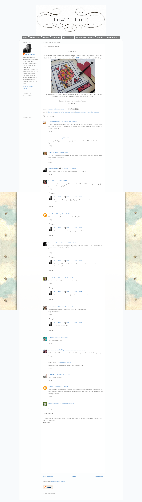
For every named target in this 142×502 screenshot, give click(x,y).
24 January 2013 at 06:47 (69, 121)
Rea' (50, 181)
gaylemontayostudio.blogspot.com (59, 350)
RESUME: (46, 37)
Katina (51, 337)
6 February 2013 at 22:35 (74, 292)
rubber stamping (65, 112)
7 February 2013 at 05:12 (77, 350)
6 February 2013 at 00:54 (59, 181)
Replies (53, 193)
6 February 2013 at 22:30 (74, 197)
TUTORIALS (56, 37)
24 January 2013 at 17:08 (60, 152)
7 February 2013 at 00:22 (60, 337)
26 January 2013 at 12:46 (69, 168)
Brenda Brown (53, 307)
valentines (96, 112)
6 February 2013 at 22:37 (74, 323)
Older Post (98, 477)
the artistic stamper (80, 112)
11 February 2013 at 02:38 (67, 403)
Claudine (51, 214)
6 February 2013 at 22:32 (74, 228)
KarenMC (52, 374)
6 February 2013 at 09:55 (68, 243)
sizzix (72, 112)
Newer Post (48, 477)
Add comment (48, 413)
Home (73, 477)
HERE (77, 58)
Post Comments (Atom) (58, 481)
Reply (50, 131)
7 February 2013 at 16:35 (64, 362)
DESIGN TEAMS (35, 37)
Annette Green (53, 278)
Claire (50, 152)
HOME (25, 37)
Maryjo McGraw (54, 403)
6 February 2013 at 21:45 (65, 307)
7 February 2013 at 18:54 (63, 374)
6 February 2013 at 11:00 (65, 278)
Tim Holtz (90, 112)
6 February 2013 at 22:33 (74, 261)
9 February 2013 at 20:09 (61, 386)
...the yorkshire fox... (55, 121)
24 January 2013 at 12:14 (64, 138)
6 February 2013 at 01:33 (62, 214)
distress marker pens (54, 112)
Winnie (51, 386)
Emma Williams (54, 109)
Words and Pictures (55, 243)
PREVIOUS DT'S (68, 37)
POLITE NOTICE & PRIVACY (85, 37)
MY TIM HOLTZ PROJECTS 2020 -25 (108, 37)
